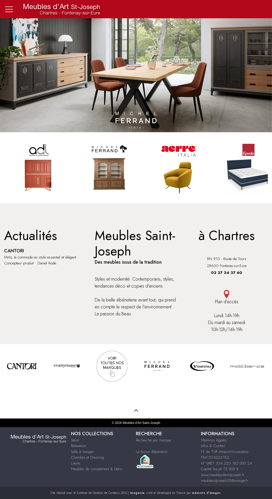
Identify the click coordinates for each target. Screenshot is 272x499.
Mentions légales (214, 440)
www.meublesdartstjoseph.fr (222, 475)
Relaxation (78, 446)
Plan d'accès (227, 297)
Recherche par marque (153, 440)
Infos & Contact (213, 446)
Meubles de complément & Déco (96, 469)
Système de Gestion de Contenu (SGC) (110, 493)
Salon (75, 440)
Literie (75, 463)
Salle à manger (82, 452)
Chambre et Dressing (87, 457)
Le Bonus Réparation (152, 452)
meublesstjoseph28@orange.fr (224, 480)
